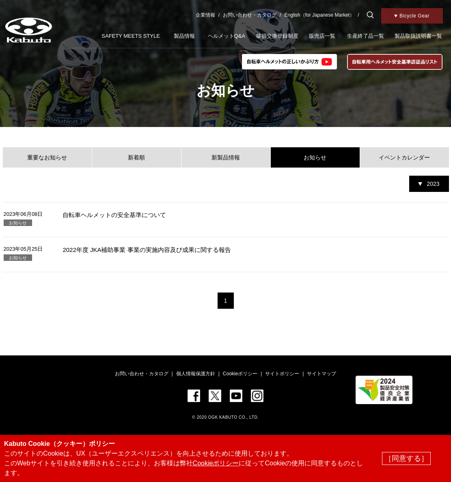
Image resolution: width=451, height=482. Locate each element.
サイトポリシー (282, 374)
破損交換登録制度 (277, 36)
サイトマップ (321, 374)
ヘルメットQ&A (226, 36)
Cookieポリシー (240, 374)
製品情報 (184, 36)
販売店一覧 (322, 36)
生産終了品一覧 (365, 36)
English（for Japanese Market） (319, 15)
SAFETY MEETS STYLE (130, 36)
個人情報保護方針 (195, 374)
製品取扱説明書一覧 (418, 36)
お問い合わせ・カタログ (249, 15)
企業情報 (205, 15)
